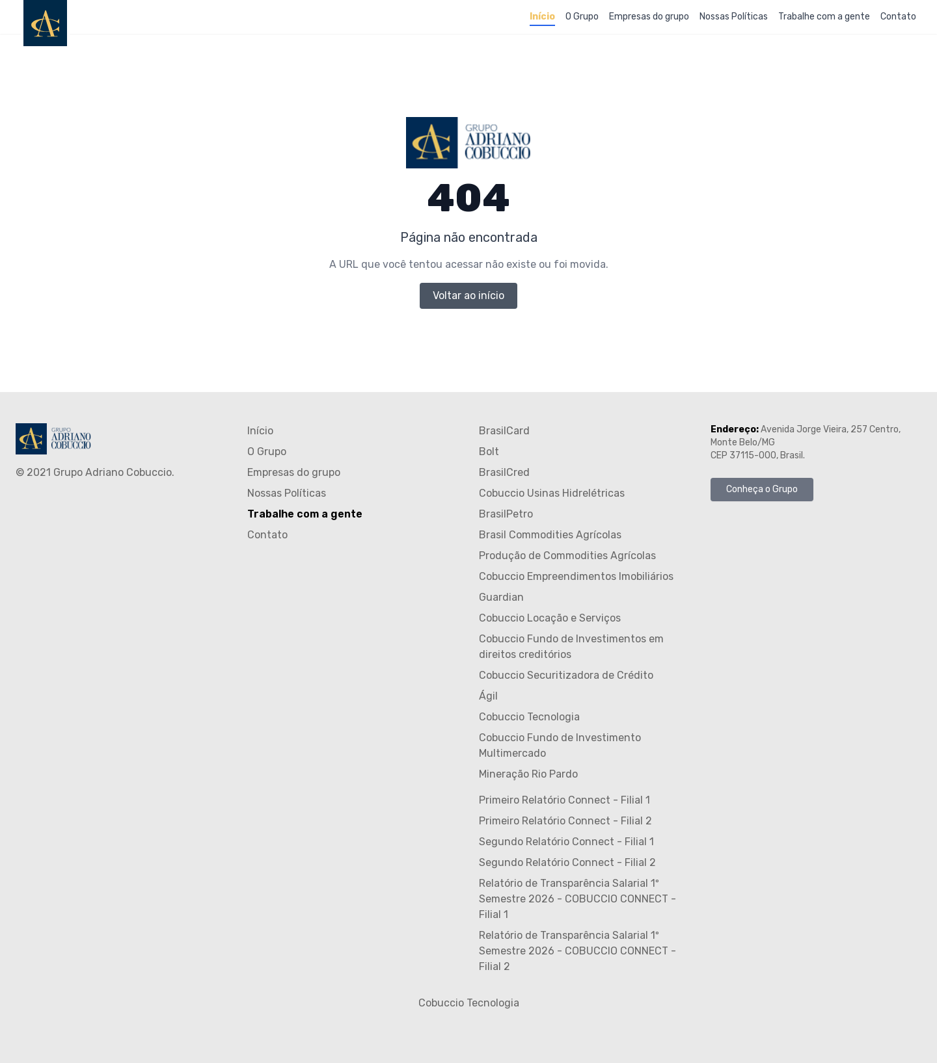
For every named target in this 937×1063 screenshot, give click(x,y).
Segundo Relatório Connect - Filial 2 (567, 862)
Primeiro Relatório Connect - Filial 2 (565, 821)
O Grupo (582, 16)
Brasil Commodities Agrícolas (550, 535)
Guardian (501, 597)
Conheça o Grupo (762, 489)
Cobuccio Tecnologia (529, 717)
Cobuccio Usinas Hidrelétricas (552, 493)
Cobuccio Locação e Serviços (550, 618)
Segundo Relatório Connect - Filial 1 (566, 841)
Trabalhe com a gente (824, 16)
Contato (898, 16)
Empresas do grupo (649, 16)
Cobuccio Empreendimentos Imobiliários (576, 576)
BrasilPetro (506, 514)
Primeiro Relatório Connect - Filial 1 (564, 800)
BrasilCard (504, 431)
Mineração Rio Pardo (528, 774)
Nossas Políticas (733, 16)
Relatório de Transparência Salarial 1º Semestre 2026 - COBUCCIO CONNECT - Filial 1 (577, 899)
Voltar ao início (468, 295)
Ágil (488, 696)
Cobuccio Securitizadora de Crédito (566, 675)
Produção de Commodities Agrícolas (567, 555)
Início (542, 16)
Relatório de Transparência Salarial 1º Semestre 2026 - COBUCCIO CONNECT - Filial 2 (577, 951)
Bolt (489, 451)
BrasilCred (504, 472)
